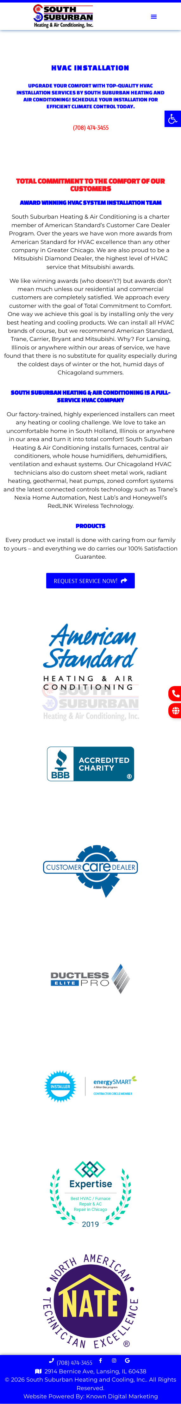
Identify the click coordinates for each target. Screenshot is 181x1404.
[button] (173, 119)
